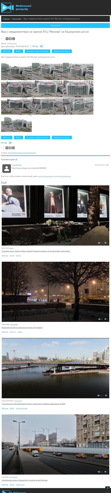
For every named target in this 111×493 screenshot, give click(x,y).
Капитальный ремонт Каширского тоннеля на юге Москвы (25, 480)
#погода (13, 332)
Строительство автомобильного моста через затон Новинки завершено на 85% (33, 404)
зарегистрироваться (46, 176)
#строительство (21, 408)
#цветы (18, 256)
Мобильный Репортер (16, 7)
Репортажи (16, 19)
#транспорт (20, 485)
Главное (6, 19)
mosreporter (12, 43)
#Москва (6, 51)
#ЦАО (12, 256)
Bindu (11, 248)
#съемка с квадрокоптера (37, 51)
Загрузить (55, 25)
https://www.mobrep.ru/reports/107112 (22, 153)
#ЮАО (18, 51)
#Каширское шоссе (62, 51)
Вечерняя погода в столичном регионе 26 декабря (22, 328)
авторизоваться (64, 176)
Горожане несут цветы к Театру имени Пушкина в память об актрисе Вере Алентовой (36, 251)
